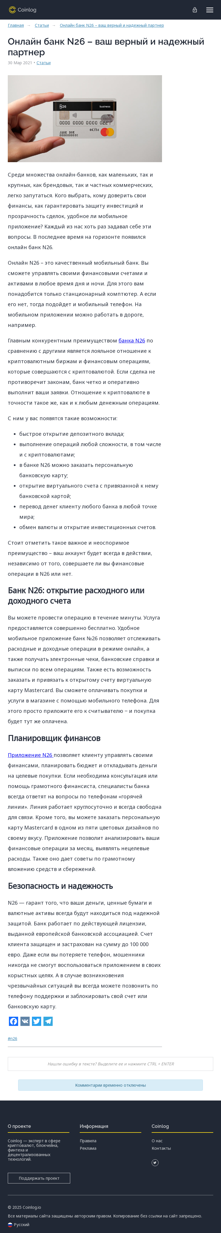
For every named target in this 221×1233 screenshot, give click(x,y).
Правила (88, 1141)
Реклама (88, 1148)
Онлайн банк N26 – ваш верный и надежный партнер (112, 25)
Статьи (42, 25)
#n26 (12, 1038)
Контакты (161, 1148)
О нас (157, 1141)
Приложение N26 (31, 754)
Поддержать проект (38, 1178)
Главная (16, 25)
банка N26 (132, 340)
